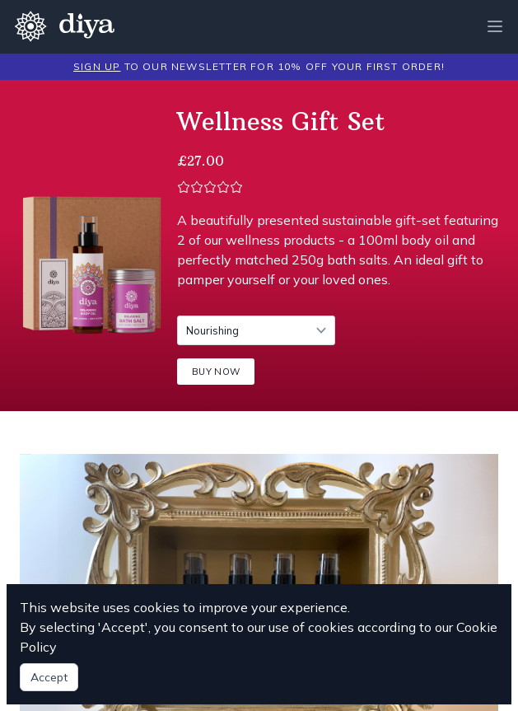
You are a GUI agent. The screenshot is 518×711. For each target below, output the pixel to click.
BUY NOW (216, 371)
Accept (49, 677)
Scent (176, 315)
